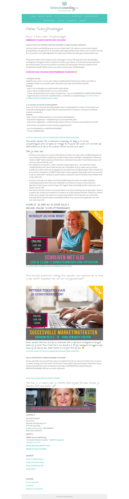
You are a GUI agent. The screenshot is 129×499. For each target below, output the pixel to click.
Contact (82, 20)
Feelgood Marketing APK (34, 466)
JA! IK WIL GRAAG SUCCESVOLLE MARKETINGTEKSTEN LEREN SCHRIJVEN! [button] (52, 138)
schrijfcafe (77, 16)
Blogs (49, 16)
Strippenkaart (49, 20)
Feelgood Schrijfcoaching (35, 462)
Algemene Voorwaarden (34, 489)
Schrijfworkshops (62, 16)
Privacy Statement (32, 482)
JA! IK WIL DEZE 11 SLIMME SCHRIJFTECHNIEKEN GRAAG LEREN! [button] (49, 266)
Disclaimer (29, 486)
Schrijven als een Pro (33, 442)
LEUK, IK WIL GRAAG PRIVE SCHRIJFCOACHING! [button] (43, 378)
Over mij (61, 20)
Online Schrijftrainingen (34, 459)
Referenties (72, 20)
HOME (33, 16)
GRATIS (40, 16)
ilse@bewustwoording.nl (34, 428)
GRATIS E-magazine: (56, 440)
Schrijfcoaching (91, 16)
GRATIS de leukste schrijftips (36, 449)
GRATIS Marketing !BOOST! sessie (38, 446)
